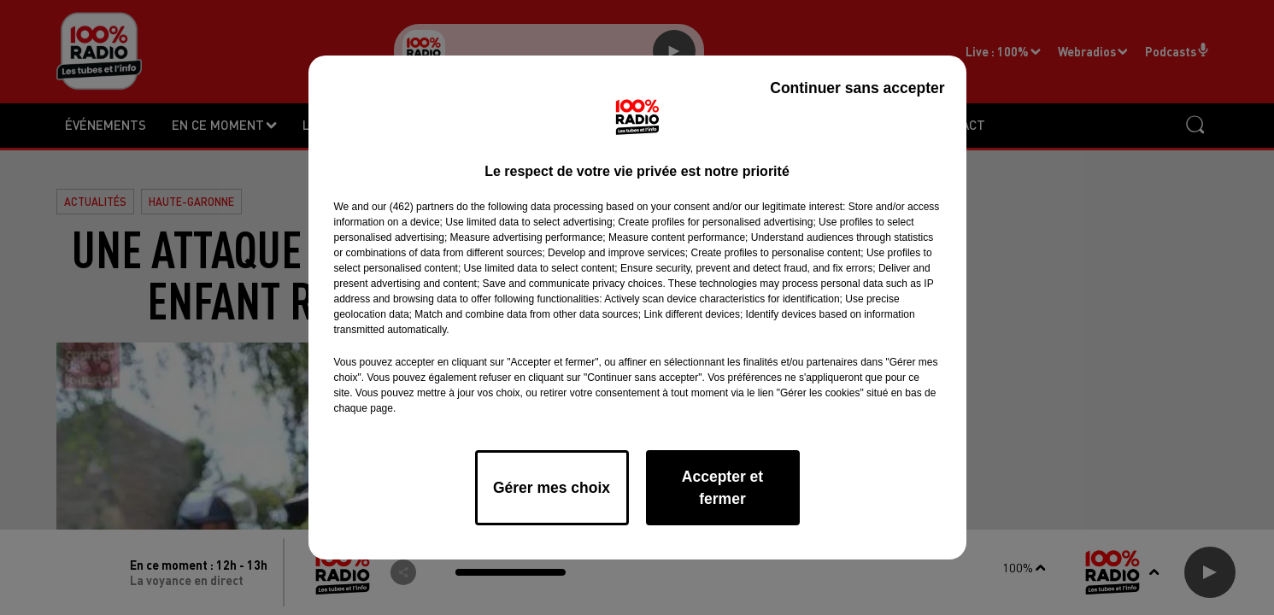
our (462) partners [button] (413, 207)
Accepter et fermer (722, 487)
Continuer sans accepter (857, 88)
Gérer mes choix (551, 487)
